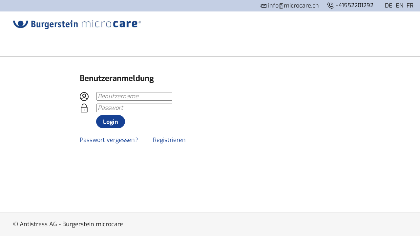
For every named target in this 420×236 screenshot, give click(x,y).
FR (410, 6)
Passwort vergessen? (109, 140)
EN (399, 6)
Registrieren (169, 140)
